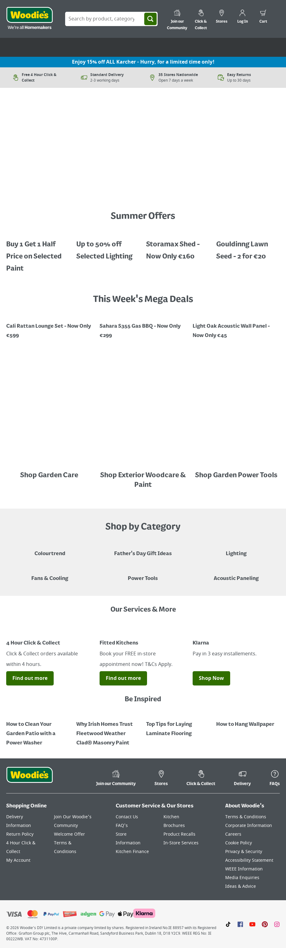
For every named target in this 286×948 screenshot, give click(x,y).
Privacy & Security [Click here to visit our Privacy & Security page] (243, 851)
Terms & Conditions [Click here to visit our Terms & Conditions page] (245, 817)
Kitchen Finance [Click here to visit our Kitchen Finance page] (132, 851)
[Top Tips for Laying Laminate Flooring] (178, 725)
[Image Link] (49, 191)
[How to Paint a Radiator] (108, 729)
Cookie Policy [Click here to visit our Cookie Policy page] (238, 843)
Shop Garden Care (49, 475)
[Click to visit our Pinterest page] (265, 924)
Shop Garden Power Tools (236, 475)
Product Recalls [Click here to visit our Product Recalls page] (179, 834)
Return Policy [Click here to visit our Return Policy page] (20, 834)
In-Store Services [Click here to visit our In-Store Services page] (181, 843)
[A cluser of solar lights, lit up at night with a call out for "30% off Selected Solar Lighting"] (38, 252)
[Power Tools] (143, 574)
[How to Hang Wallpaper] (248, 720)
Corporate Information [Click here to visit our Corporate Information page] (248, 825)
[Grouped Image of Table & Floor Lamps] (236, 549)
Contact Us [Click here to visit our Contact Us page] (127, 817)
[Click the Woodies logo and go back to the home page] (29, 19)
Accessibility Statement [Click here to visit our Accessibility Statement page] (249, 860)
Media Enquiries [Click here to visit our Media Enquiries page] (242, 877)
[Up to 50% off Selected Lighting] (108, 246)
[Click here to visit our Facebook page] (240, 924)
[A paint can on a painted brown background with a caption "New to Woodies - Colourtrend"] (49, 549)
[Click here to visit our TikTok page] (228, 924)
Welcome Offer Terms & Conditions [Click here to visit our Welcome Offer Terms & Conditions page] (69, 843)
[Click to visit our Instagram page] (277, 924)
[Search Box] (111, 19)
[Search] (150, 19)
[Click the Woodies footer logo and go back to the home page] (29, 778)
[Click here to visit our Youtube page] (252, 924)
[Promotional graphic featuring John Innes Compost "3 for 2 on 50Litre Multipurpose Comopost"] (236, 326)
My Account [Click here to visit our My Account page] (18, 860)
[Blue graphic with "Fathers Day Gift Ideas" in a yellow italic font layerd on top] (143, 549)
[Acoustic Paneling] (236, 574)
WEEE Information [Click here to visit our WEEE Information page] (244, 869)
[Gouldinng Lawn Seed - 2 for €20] (248, 246)
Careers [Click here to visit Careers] (233, 834)
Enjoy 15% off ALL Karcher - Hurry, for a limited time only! (143, 62)
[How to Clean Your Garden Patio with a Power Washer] (38, 729)
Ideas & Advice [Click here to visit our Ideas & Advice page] (240, 886)
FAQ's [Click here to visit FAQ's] (122, 825)
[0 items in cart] (263, 17)
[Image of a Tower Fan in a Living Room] (49, 574)
